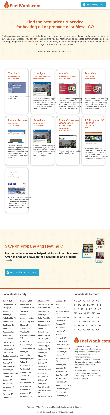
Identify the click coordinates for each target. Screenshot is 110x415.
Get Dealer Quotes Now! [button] (23, 272)
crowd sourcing (31, 41)
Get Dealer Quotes (94, 4)
